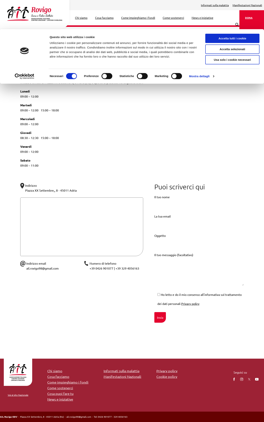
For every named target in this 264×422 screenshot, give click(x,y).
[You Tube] (256, 379)
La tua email (199, 223)
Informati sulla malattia (121, 371)
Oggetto (199, 243)
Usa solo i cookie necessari (232, 30)
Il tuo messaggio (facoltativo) (199, 272)
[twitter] (249, 379)
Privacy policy (190, 303)
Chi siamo (54, 371)
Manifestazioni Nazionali (122, 376)
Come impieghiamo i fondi (67, 382)
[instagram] (241, 379)
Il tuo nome (199, 204)
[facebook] (234, 379)
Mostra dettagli (199, 47)
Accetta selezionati (232, 20)
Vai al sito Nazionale (18, 394)
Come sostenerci (60, 388)
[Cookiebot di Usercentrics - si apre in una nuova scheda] (24, 47)
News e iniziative (60, 399)
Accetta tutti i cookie (232, 9)
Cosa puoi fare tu (60, 394)
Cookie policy (166, 376)
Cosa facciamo (58, 376)
